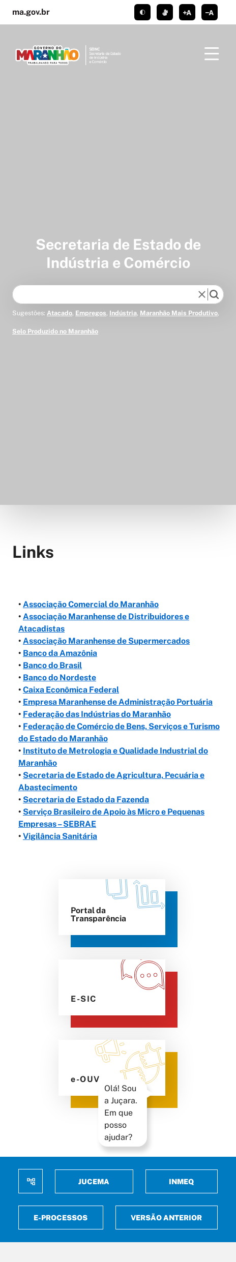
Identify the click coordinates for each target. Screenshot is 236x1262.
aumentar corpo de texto (187, 12)
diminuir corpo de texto (209, 12)
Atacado (59, 313)
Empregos (90, 313)
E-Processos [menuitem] (60, 1217)
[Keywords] (107, 294)
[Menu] (211, 54)
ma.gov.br (31, 12)
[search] (214, 294)
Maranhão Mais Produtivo (179, 313)
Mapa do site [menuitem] (30, 1181)
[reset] (202, 294)
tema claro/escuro (142, 12)
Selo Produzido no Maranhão (55, 331)
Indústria (123, 313)
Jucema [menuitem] (93, 1181)
